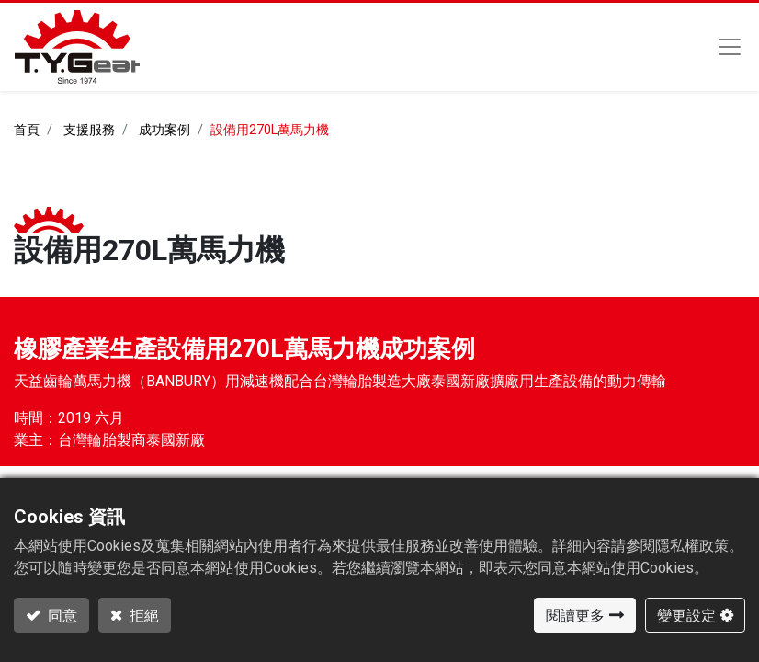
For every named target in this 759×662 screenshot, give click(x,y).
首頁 (27, 130)
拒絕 (143, 615)
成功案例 (164, 130)
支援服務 (89, 130)
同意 (61, 615)
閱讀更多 (575, 615)
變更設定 (686, 615)
